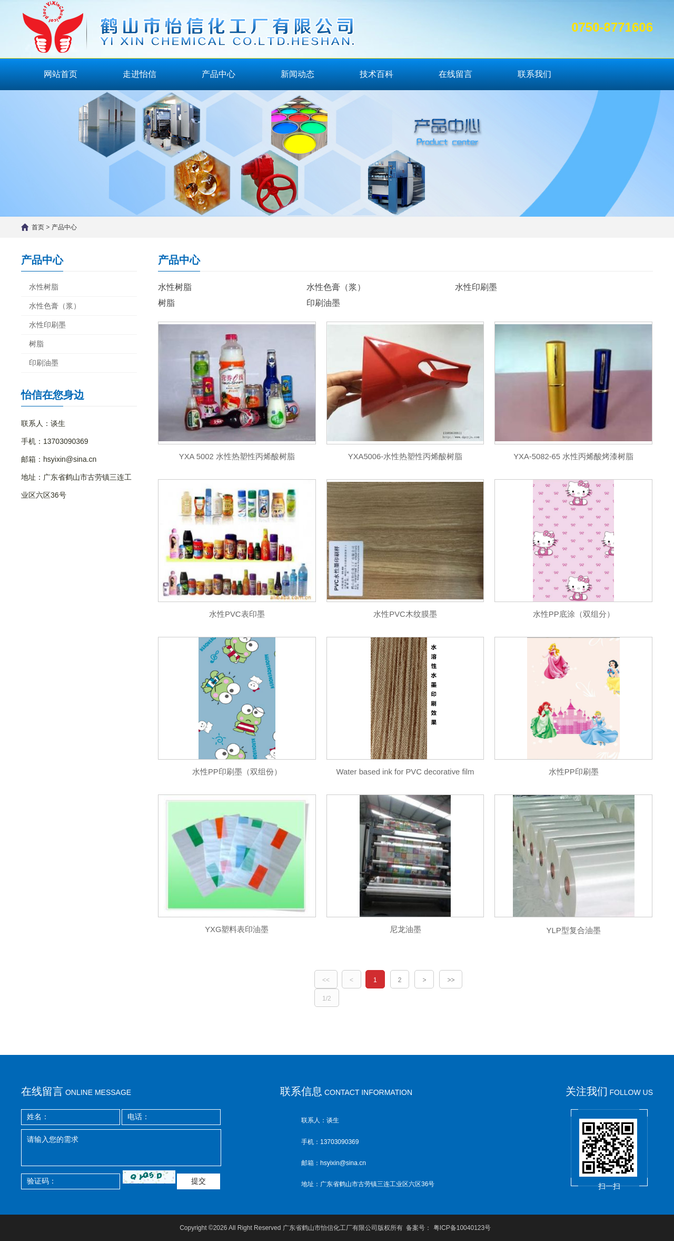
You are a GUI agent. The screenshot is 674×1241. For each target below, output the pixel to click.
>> (450, 986)
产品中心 (218, 74)
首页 (38, 227)
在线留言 (455, 74)
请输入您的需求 (121, 1147)
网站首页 (60, 74)
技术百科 (376, 74)
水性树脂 (43, 287)
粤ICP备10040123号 (462, 1228)
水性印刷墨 (47, 325)
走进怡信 (139, 74)
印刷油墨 (43, 362)
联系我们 (534, 74)
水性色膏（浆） (55, 306)
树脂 (36, 344)
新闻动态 (297, 74)
